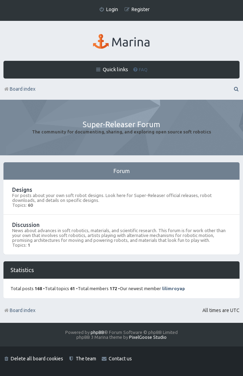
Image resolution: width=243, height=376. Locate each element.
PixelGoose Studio (148, 337)
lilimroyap (173, 288)
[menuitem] (108, 9)
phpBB (97, 332)
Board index (19, 310)
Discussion (26, 225)
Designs (22, 190)
